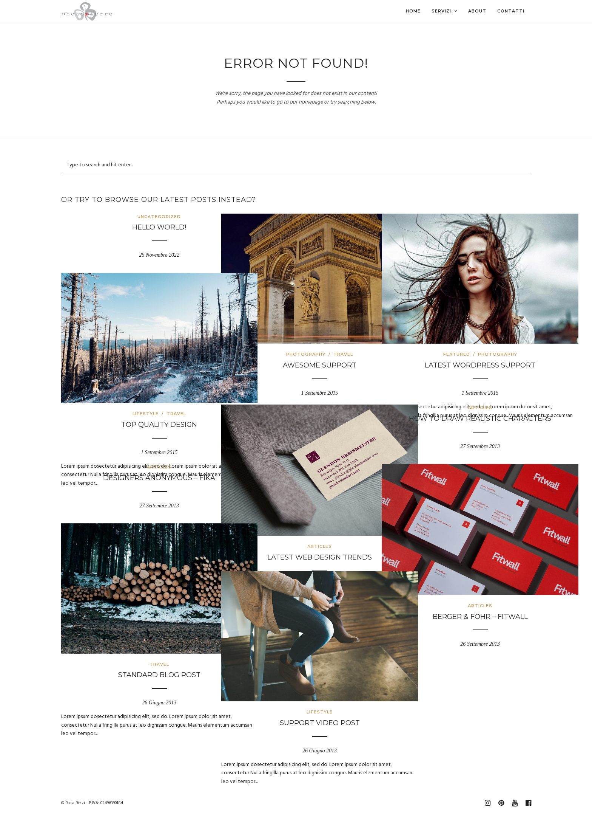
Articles (296, 515)
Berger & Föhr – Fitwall (456, 585)
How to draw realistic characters (456, 418)
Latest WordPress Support (456, 334)
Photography (282, 323)
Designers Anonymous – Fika (135, 478)
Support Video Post (296, 691)
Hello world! (135, 227)
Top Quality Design (135, 393)
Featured (432, 323)
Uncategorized (135, 216)
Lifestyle (122, 382)
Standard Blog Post (135, 643)
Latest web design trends (296, 525)
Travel (319, 323)
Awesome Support (296, 334)
